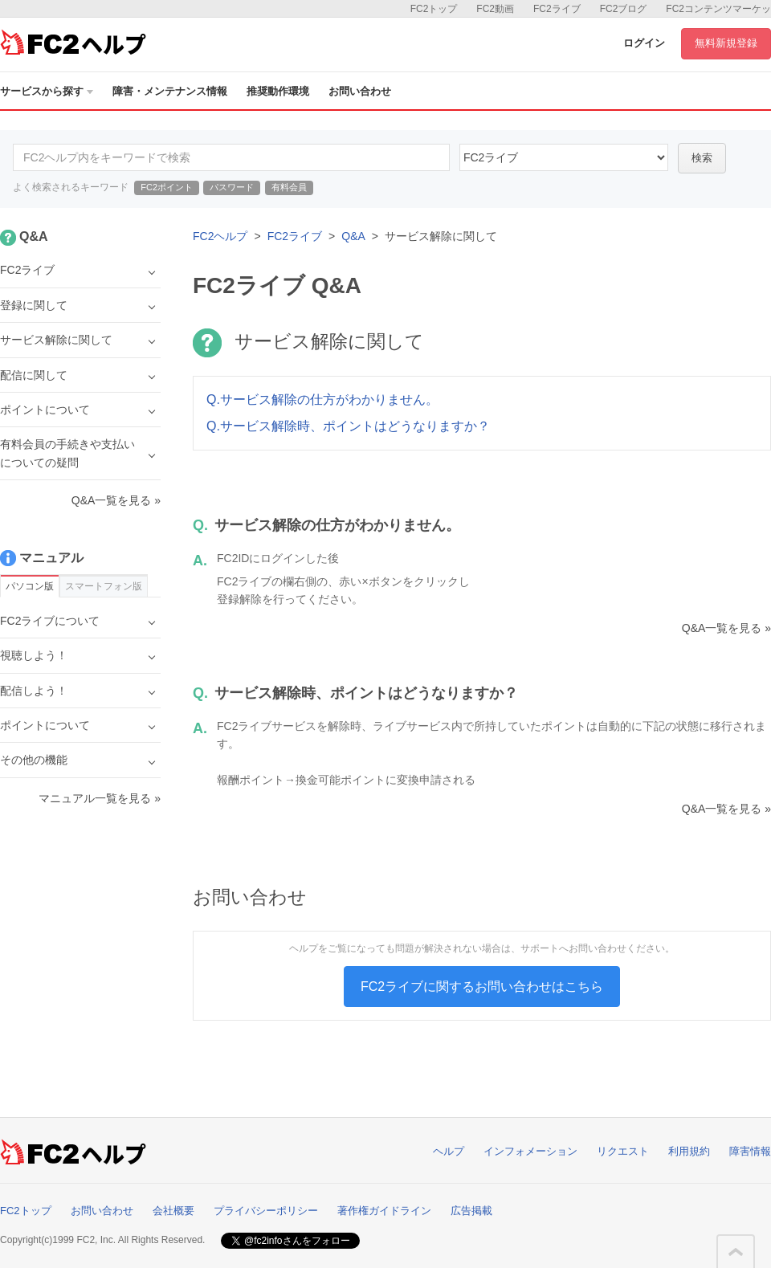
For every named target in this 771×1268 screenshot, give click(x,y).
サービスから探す (46, 91)
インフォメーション (530, 1151)
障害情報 (750, 1151)
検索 (701, 158)
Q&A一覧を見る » (726, 628)
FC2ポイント (167, 187)
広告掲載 (471, 1211)
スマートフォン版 (103, 586)
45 (563, 157)
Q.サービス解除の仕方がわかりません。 (322, 399)
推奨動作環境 (278, 91)
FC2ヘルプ (220, 236)
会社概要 (173, 1211)
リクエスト (623, 1151)
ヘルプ (448, 1151)
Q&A (353, 236)
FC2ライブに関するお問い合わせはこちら (482, 986)
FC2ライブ (557, 8)
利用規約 (689, 1151)
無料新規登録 (726, 43)
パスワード (232, 187)
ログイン (644, 43)
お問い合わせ (359, 91)
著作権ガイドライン (384, 1211)
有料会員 (289, 187)
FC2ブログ (623, 8)
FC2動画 (495, 8)
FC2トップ (434, 8)
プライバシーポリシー (266, 1211)
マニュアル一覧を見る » (100, 798)
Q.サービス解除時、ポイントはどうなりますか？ (348, 426)
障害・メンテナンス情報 (169, 91)
